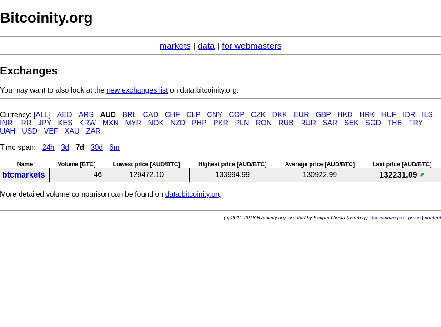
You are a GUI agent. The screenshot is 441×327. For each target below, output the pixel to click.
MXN (111, 123)
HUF (388, 115)
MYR (133, 123)
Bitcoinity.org (46, 18)
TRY (416, 123)
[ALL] (42, 115)
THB (394, 123)
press (414, 217)
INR (6, 123)
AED (64, 115)
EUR (301, 115)
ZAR (93, 131)
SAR (329, 123)
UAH (7, 131)
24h (48, 147)
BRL (129, 115)
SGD (373, 123)
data (206, 45)
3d (65, 147)
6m (115, 147)
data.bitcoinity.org (193, 194)
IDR (409, 115)
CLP (193, 115)
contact (433, 217)
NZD (177, 123)
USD (29, 131)
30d (97, 147)
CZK (258, 115)
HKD (345, 115)
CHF (172, 115)
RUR (308, 123)
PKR (220, 123)
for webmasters (251, 45)
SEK (351, 123)
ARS (86, 115)
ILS (427, 115)
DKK (279, 115)
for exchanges (388, 217)
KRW (87, 123)
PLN (242, 123)
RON (264, 123)
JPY (44, 123)
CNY (214, 115)
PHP (199, 123)
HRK (367, 115)
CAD (150, 115)
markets (175, 45)
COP (236, 115)
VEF (51, 131)
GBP (323, 115)
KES (65, 123)
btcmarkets (23, 174)
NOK (156, 123)
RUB (286, 123)
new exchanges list (137, 90)
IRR (25, 123)
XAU (72, 131)
